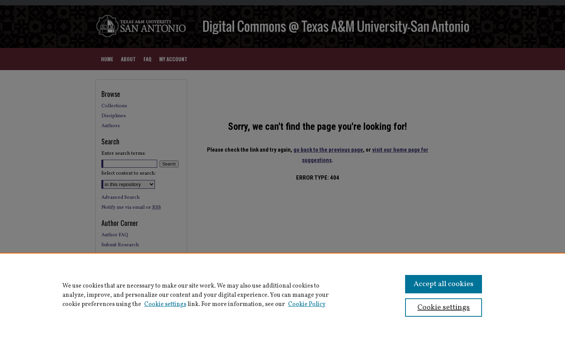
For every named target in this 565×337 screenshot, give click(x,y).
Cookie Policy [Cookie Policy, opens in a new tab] (307, 304)
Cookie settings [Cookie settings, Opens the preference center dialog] (443, 307)
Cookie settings (165, 304)
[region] (282, 295)
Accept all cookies (444, 284)
